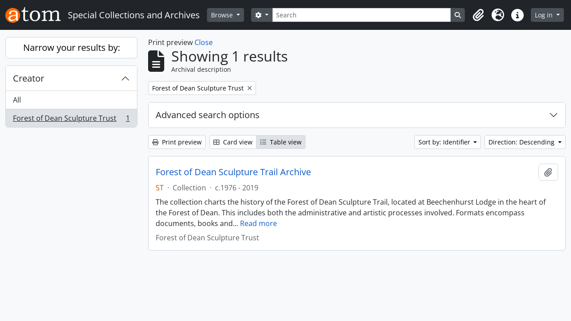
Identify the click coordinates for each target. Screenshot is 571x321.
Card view (232, 142)
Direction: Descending (522, 142)
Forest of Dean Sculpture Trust (71, 120)
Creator (28, 78)
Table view (281, 142)
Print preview (177, 142)
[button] (478, 15)
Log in (544, 15)
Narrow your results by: (71, 47)
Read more (258, 223)
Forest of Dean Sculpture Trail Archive (233, 172)
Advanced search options (208, 115)
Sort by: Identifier (445, 142)
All (17, 100)
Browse (223, 15)
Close (203, 42)
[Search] (361, 15)
